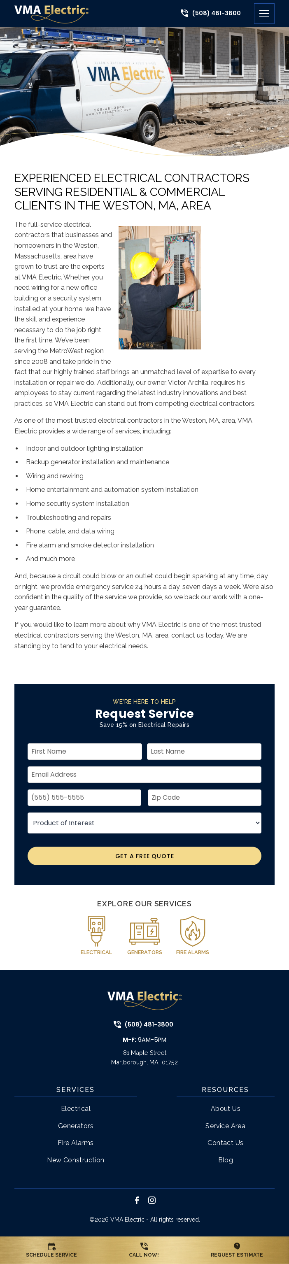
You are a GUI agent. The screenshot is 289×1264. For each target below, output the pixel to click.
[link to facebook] (137, 1200)
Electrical (76, 1109)
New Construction (75, 1160)
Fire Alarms (75, 1143)
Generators (75, 1126)
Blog (225, 1160)
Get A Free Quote (144, 856)
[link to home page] (51, 13)
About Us (225, 1109)
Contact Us (225, 1143)
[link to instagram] (152, 1200)
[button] (261, 13)
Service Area (225, 1126)
